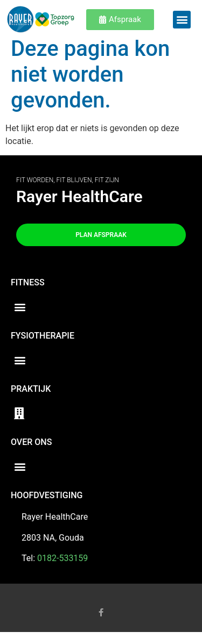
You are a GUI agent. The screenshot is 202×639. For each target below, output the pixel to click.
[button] (182, 19)
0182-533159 (62, 565)
